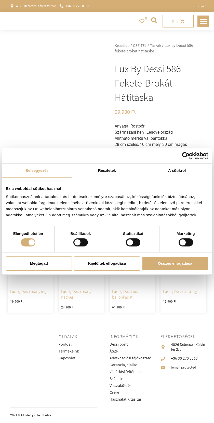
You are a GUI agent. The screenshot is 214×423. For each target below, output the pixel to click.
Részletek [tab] (107, 170)
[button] (203, 21)
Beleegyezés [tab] (37, 170)
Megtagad (39, 263)
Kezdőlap (122, 45)
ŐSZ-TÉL (139, 45)
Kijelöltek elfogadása (107, 263)
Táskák (155, 45)
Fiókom (201, 6)
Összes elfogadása (175, 263)
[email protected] (184, 367)
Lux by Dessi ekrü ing (180, 291)
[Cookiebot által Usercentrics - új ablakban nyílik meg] (186, 156)
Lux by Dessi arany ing (28, 291)
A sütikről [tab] (177, 170)
